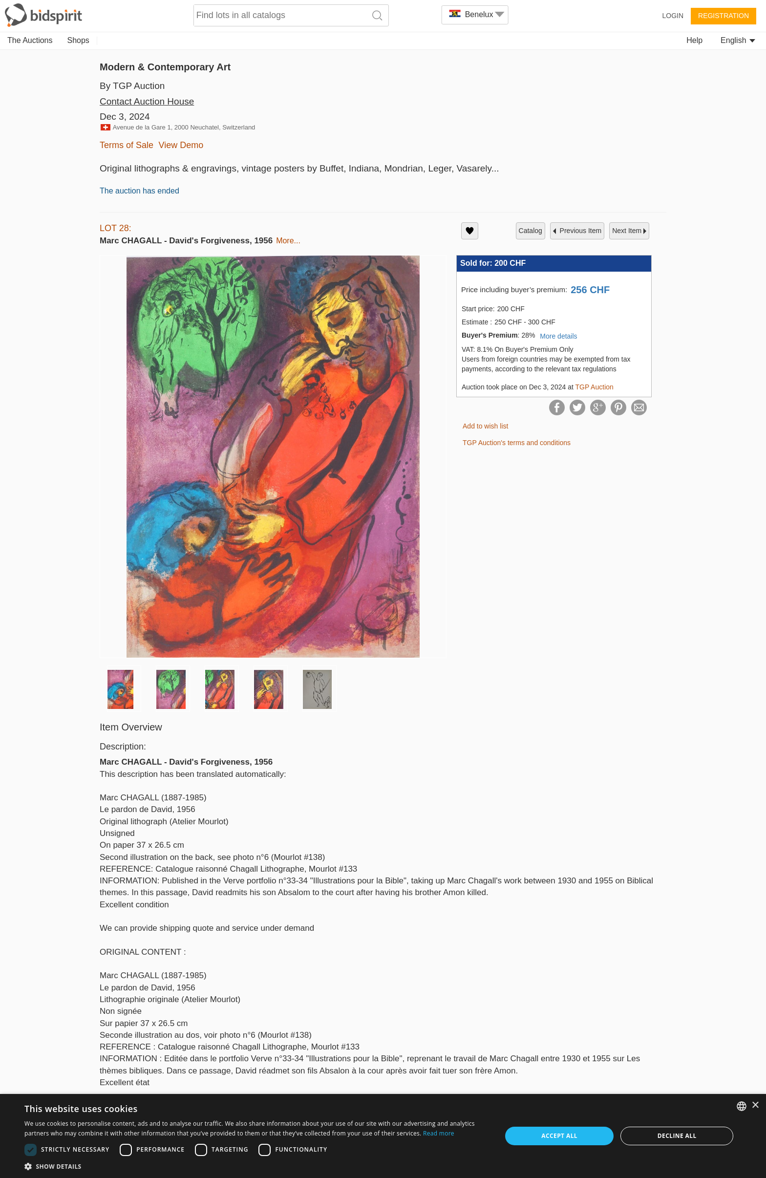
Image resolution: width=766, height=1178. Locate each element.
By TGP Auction (132, 86)
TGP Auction (594, 387)
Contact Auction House (147, 101)
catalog (530, 231)
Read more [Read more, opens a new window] (438, 1133)
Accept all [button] (559, 1136)
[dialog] (383, 1136)
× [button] (755, 1105)
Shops (78, 40)
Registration (723, 16)
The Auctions (30, 40)
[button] (256, 1166)
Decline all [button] (677, 1136)
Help (694, 40)
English (738, 40)
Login (672, 16)
